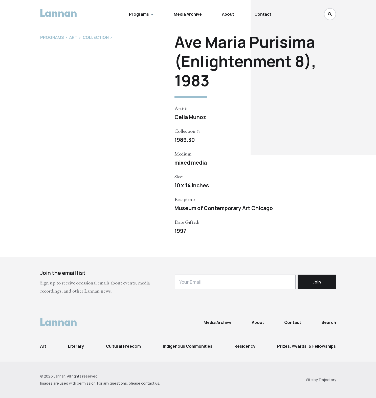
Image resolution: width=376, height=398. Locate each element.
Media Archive (188, 14)
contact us (150, 383)
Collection (96, 37)
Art (43, 346)
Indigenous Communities (187, 346)
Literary (76, 346)
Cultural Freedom (123, 346)
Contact (262, 14)
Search (328, 322)
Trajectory (327, 379)
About (228, 14)
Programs (141, 14)
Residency (244, 346)
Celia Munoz (190, 117)
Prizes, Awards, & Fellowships (306, 346)
